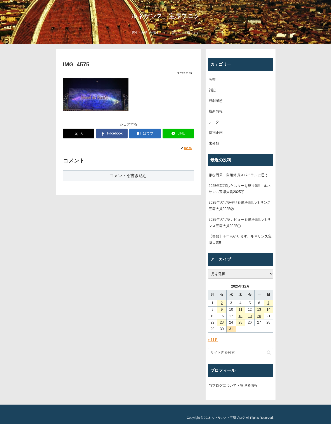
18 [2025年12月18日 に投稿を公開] (241, 316)
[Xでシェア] (78, 133)
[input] (240, 352)
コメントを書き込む (128, 175)
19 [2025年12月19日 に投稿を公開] (250, 316)
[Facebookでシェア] (112, 133)
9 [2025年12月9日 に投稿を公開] (222, 309)
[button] (269, 352)
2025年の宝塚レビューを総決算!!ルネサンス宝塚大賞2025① (240, 223)
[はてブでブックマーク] (145, 133)
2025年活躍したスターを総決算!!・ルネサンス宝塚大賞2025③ (240, 189)
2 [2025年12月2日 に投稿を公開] (222, 303)
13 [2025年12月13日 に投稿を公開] (259, 309)
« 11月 (213, 340)
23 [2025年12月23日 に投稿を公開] (222, 322)
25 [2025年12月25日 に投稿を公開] (241, 322)
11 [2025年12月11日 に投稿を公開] (241, 309)
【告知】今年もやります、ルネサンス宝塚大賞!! (240, 239)
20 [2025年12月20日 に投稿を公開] (259, 316)
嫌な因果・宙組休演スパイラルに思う (238, 175)
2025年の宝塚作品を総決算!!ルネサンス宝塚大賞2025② (240, 206)
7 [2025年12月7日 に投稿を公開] (268, 303)
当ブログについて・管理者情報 (233, 385)
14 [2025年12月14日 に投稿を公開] (268, 309)
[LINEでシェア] (178, 133)
